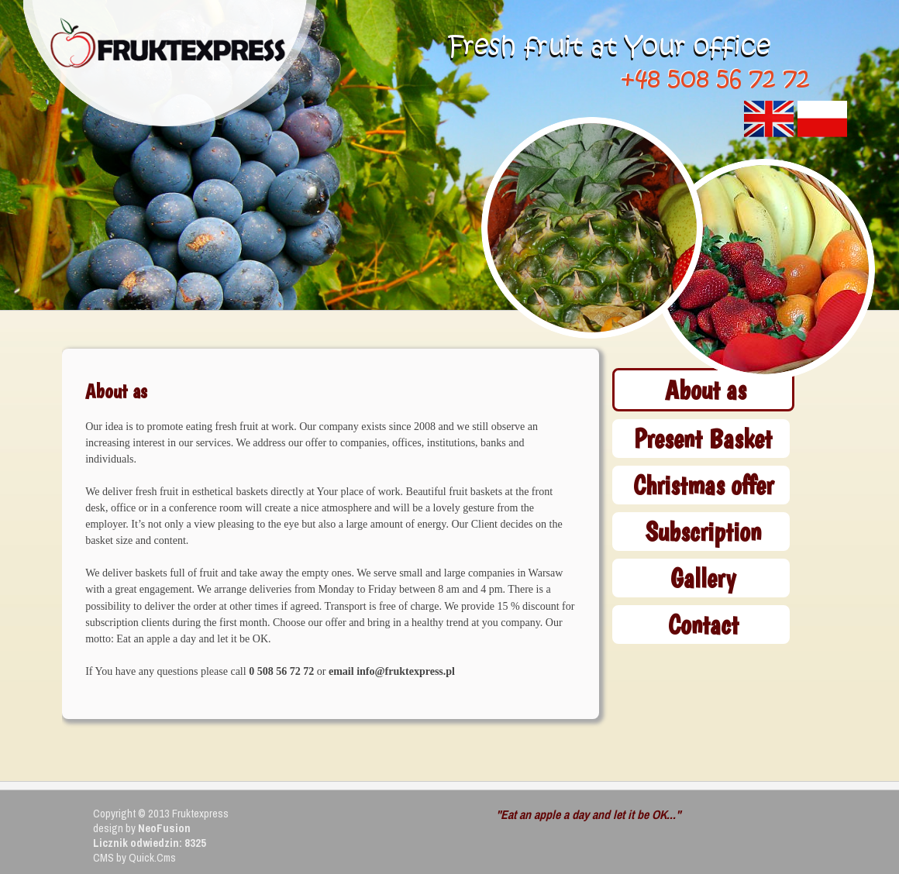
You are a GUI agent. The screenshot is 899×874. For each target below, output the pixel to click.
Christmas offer (703, 485)
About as (705, 389)
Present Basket (703, 438)
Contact (703, 624)
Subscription (703, 531)
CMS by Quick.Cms (134, 857)
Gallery (702, 578)
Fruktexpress (200, 813)
